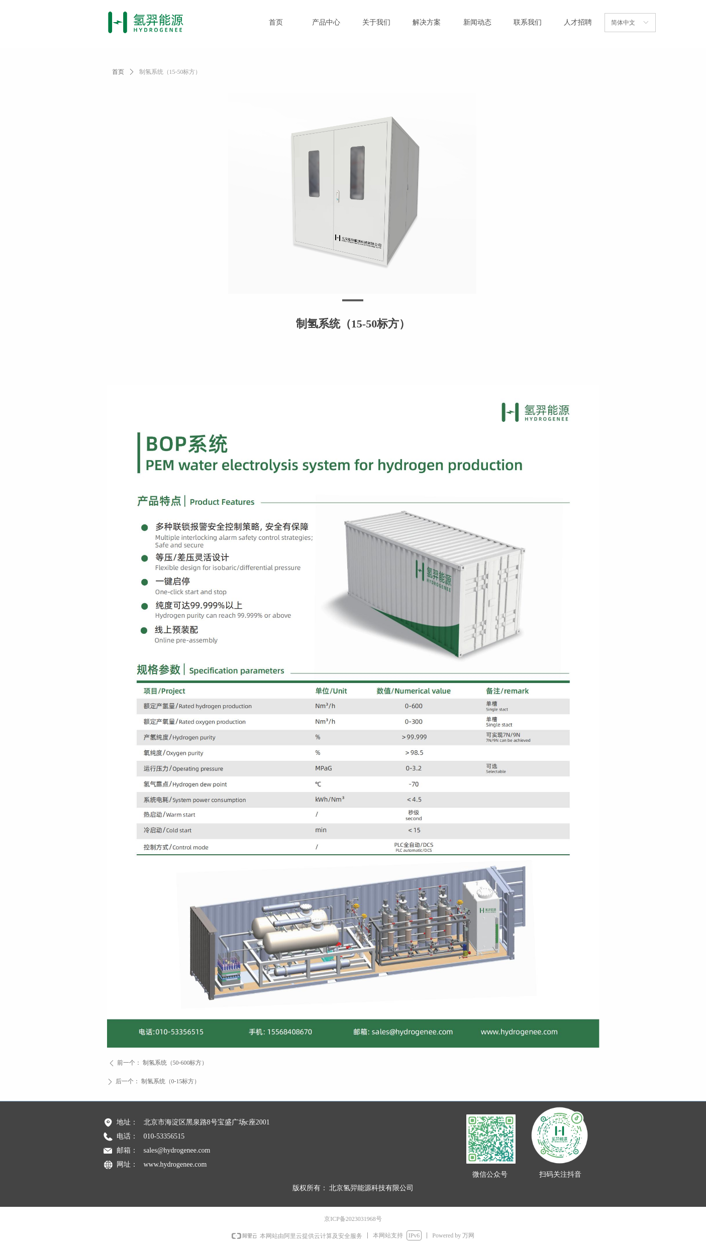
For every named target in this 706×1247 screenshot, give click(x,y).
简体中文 (623, 22)
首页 (118, 71)
